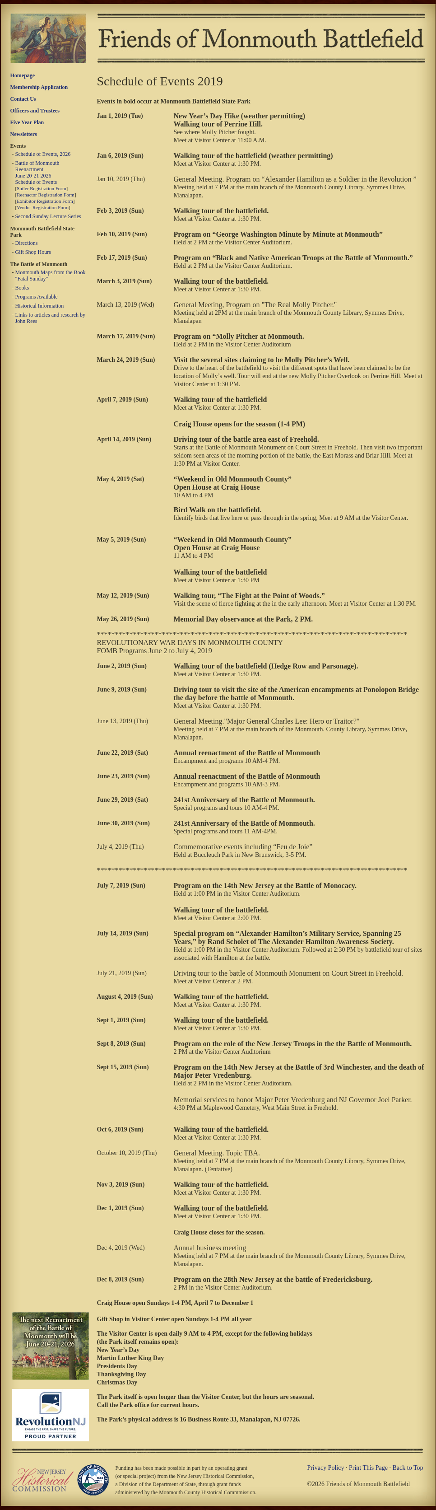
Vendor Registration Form (43, 207)
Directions (26, 243)
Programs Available (36, 297)
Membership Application (39, 87)
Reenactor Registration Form (45, 194)
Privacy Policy (325, 1467)
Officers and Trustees (35, 111)
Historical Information (39, 306)
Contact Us (23, 99)
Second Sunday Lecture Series (48, 216)
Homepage (22, 75)
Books (22, 288)
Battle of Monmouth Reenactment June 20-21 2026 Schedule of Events (37, 172)
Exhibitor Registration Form (45, 201)
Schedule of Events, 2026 (43, 154)
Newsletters (23, 134)
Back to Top (408, 1467)
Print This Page (368, 1467)
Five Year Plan (27, 122)
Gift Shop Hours (33, 252)
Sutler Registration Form (41, 188)
